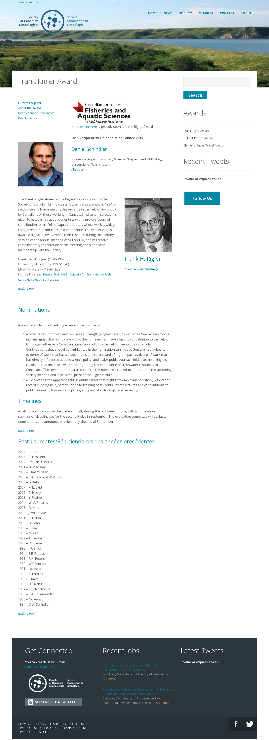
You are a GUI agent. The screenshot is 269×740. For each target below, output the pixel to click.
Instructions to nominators (38, 101)
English (34, 2)
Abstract (77, 158)
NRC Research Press (86, 115)
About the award (30, 96)
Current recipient (31, 91)
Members (206, 13)
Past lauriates (28, 106)
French (23, 2)
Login (246, 13)
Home (152, 13)
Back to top (26, 277)
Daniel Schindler (91, 137)
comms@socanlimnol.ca (42, 655)
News (168, 13)
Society (185, 13)
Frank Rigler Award (197, 119)
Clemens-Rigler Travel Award (205, 134)
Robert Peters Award (198, 126)
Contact (227, 13)
